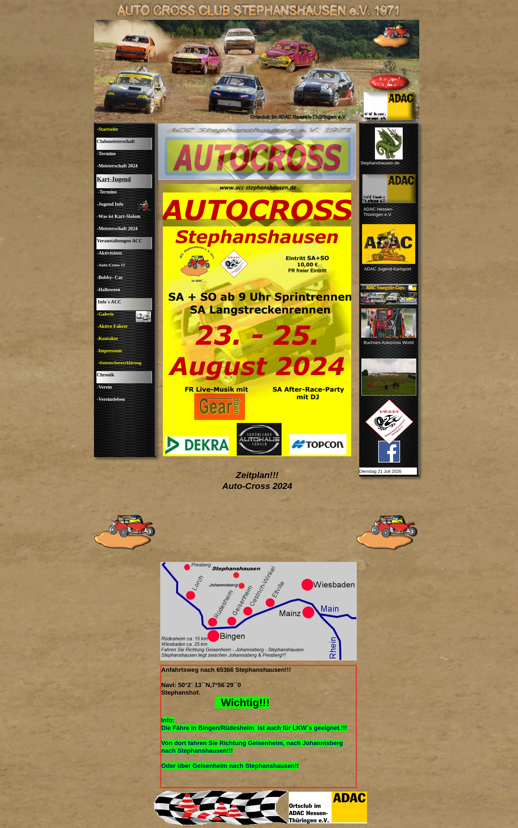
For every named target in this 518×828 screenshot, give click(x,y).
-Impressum (109, 350)
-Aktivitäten (109, 253)
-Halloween (108, 289)
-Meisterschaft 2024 (117, 165)
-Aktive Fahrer (112, 326)
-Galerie (105, 314)
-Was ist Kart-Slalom (118, 216)
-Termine (106, 153)
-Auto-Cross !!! (111, 264)
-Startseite (107, 129)
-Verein (104, 387)
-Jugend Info (110, 204)
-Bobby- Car (110, 277)
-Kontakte (107, 338)
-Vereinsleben (111, 399)
